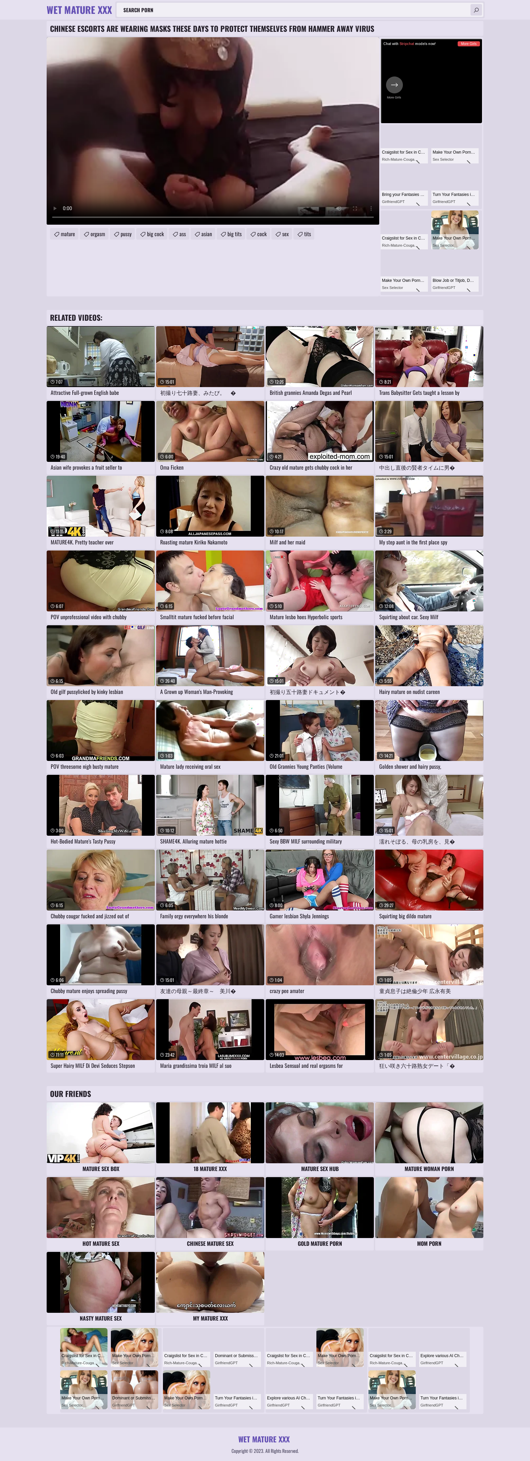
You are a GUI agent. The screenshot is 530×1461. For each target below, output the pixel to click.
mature (68, 234)
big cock (155, 234)
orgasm (98, 234)
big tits (234, 234)
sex (285, 234)
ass (182, 234)
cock (262, 234)
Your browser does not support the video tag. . (213, 131)
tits (307, 234)
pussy (126, 234)
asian (206, 234)
